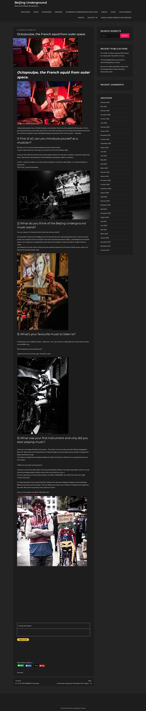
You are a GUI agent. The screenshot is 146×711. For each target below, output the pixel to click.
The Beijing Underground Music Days (82, 12)
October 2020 (105, 184)
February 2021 (105, 172)
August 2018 (105, 217)
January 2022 (105, 131)
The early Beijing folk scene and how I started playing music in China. (113, 61)
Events (104, 12)
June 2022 (104, 123)
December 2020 (106, 180)
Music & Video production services (116, 18)
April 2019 (104, 209)
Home (35, 12)
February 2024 (105, 102)
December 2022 (106, 115)
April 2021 (104, 164)
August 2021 (105, 147)
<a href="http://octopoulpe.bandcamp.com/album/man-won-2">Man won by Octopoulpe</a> (34, 591)
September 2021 (106, 143)
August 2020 (105, 192)
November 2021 (106, 135)
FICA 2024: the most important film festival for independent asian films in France (115, 54)
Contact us (92, 18)
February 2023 (105, 110)
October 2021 (105, 139)
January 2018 (105, 238)
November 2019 (106, 205)
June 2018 (104, 225)
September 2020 (106, 188)
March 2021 (104, 168)
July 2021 (103, 151)
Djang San (22, 30)
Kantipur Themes (80, 708)
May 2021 (104, 160)
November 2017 (106, 246)
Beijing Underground (31, 2)
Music (113, 12)
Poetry (81, 18)
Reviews (58, 12)
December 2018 (106, 213)
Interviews (47, 12)
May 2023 (104, 106)
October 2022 (105, 119)
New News (25, 12)
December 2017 (106, 242)
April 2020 (104, 197)
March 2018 (104, 234)
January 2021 (105, 176)
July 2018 (103, 221)
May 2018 (104, 229)
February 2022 (105, 127)
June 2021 (104, 156)
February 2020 (105, 201)
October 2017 (105, 250)
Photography (125, 12)
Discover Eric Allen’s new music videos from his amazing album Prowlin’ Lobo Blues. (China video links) (114, 69)
